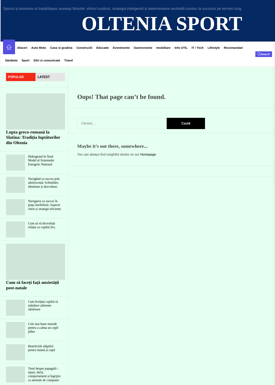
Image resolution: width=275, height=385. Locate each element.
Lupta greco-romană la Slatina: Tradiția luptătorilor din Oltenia (33, 137)
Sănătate (11, 60)
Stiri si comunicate (46, 60)
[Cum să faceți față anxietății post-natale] (35, 262)
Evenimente (121, 47)
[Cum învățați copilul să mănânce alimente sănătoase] (15, 308)
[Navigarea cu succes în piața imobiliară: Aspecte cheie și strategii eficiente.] (15, 207)
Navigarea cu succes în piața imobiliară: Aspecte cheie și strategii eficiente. (45, 204)
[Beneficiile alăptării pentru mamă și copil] (15, 352)
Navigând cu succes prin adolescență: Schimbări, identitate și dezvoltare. (44, 182)
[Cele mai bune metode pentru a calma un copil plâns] (15, 330)
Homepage (148, 154)
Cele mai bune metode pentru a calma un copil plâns (43, 327)
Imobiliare (163, 47)
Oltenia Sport (161, 23)
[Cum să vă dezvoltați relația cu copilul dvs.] (15, 229)
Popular (16, 77)
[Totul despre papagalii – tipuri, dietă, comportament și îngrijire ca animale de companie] (15, 375)
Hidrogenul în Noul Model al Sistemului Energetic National (41, 160)
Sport (25, 60)
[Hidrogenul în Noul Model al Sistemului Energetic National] (15, 163)
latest (44, 77)
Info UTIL (181, 47)
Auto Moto (38, 47)
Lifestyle (214, 47)
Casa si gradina (61, 47)
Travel (68, 60)
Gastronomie (143, 47)
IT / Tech (198, 47)
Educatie (102, 47)
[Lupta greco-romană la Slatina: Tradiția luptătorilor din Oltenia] (35, 111)
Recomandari (233, 47)
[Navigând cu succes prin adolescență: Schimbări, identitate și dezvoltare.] (15, 185)
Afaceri (22, 47)
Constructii (84, 47)
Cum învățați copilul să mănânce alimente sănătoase (43, 305)
